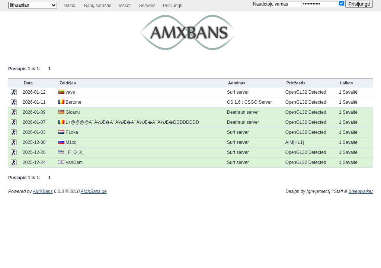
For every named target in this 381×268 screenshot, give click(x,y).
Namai (70, 5)
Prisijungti (172, 5)
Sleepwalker (361, 191)
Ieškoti (125, 5)
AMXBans (42, 191)
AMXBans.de (94, 191)
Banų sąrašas (97, 5)
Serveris (147, 5)
